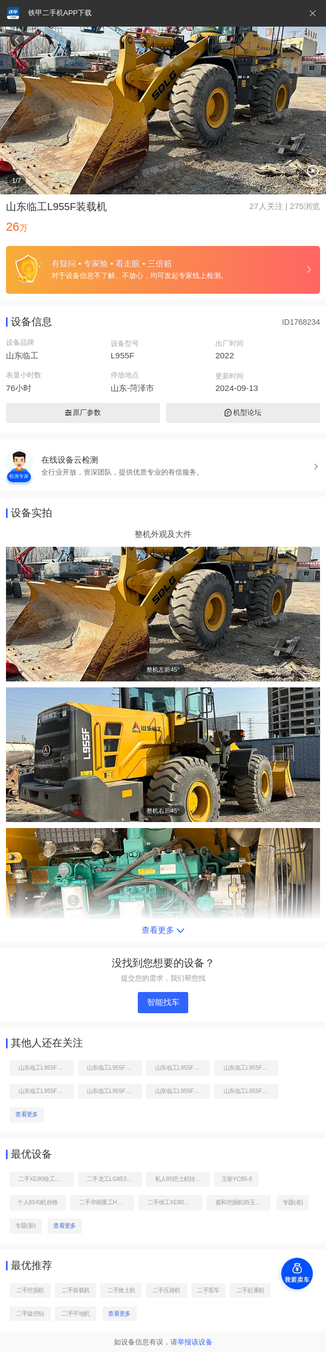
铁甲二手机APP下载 (60, 13)
